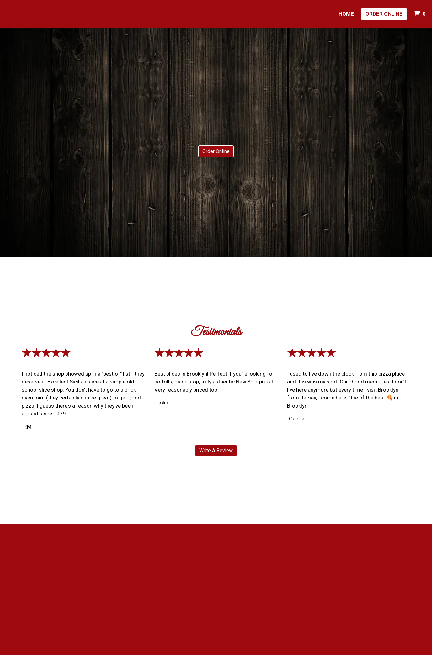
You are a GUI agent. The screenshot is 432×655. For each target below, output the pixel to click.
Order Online (384, 14)
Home (346, 14)
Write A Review (216, 450)
